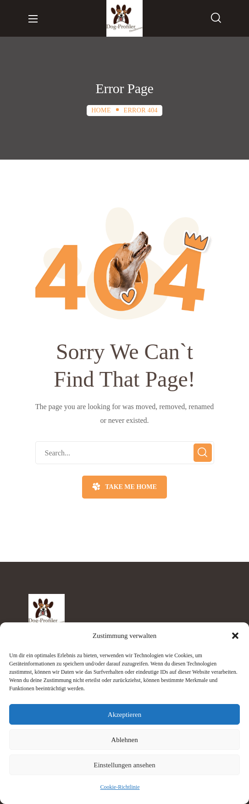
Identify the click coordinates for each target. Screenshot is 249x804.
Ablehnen (124, 739)
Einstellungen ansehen (124, 765)
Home (101, 110)
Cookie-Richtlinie (120, 787)
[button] (235, 635)
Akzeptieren (124, 714)
